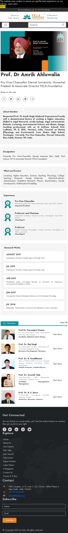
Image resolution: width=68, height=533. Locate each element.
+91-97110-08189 (42, 10)
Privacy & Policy (10, 476)
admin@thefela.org (26, 10)
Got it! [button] (2, 6)
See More (57, 334)
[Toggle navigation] (5, 25)
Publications (52, 15)
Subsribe (9, 520)
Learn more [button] (13, 3)
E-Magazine (8, 468)
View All (63, 322)
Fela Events (8, 457)
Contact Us (8, 472)
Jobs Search (8, 454)
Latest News (8, 465)
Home (5, 439)
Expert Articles (9, 461)
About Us (15, 15)
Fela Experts (13, 18)
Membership (52, 18)
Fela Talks (7, 450)
